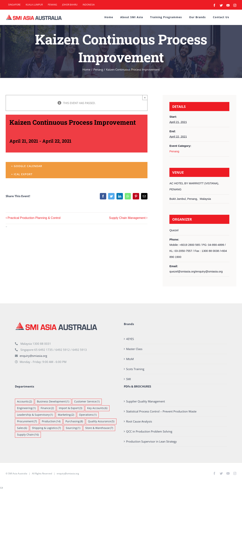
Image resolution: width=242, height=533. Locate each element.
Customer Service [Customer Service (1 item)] (87, 401)
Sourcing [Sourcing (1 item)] (73, 428)
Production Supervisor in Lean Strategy (151, 441)
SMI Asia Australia (17, 473)
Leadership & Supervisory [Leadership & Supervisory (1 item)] (35, 415)
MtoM (130, 359)
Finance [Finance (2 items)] (47, 408)
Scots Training (135, 369)
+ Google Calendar (26, 166)
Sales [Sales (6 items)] (22, 428)
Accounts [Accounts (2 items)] (24, 401)
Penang (174, 151)
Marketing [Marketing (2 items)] (66, 415)
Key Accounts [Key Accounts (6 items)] (97, 408)
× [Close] (145, 97)
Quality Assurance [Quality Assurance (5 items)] (101, 421)
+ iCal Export (22, 174)
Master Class (134, 349)
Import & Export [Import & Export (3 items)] (70, 408)
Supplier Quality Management (145, 401)
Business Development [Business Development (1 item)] (53, 401)
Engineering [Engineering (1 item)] (26, 408)
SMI (128, 379)
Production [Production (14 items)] (51, 421)
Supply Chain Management (127, 217)
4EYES (130, 339)
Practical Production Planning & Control (34, 217)
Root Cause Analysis (139, 421)
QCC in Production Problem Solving (149, 431)
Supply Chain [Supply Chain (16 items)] (28, 434)
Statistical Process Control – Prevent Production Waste (161, 411)
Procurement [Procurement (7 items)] (27, 421)
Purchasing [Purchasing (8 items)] (74, 421)
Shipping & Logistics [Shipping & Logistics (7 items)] (46, 428)
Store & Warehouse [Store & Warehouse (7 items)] (99, 428)
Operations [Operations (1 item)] (88, 415)
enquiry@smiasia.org (33, 356)
